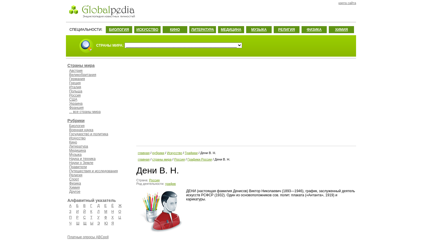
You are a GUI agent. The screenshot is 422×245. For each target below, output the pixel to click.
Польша (75, 91)
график (170, 183)
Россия (75, 95)
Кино (73, 142)
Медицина (77, 150)
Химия (74, 187)
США (73, 99)
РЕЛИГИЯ (286, 30)
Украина (76, 104)
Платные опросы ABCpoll (88, 237)
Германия (77, 79)
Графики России (200, 159)
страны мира (162, 159)
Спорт (74, 179)
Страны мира (81, 65)
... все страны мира (85, 112)
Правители (78, 167)
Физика (75, 183)
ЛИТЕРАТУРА (202, 30)
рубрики (158, 153)
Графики (191, 153)
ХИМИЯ (341, 30)
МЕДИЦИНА (231, 30)
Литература (78, 146)
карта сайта (347, 3)
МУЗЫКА (259, 30)
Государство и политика (88, 134)
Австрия (76, 71)
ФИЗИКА (314, 30)
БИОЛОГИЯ (119, 30)
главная (143, 153)
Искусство (77, 138)
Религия (75, 175)
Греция (75, 83)
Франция (76, 108)
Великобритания (82, 75)
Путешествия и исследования (93, 171)
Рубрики (76, 120)
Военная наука (81, 130)
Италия (75, 87)
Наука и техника (82, 159)
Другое (74, 192)
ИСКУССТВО (147, 30)
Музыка (75, 155)
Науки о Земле (81, 163)
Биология (76, 126)
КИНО (175, 30)
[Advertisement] (245, 101)
